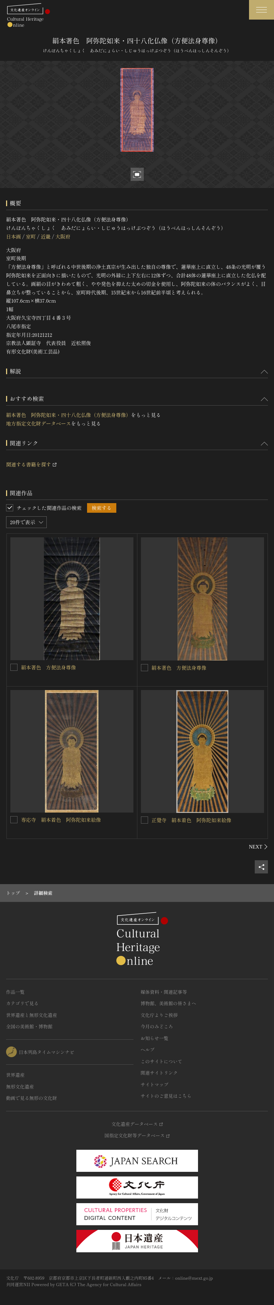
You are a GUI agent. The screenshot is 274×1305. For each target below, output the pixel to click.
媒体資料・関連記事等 (164, 991)
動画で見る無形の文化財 (31, 1098)
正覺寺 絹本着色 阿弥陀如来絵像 (192, 820)
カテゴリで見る (22, 1003)
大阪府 (62, 236)
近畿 (46, 236)
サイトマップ (154, 1084)
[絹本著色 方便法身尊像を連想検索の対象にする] (13, 667)
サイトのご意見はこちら (166, 1095)
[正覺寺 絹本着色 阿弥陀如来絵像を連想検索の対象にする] (144, 820)
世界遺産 (15, 1074)
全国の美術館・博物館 (29, 1026)
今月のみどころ (157, 1026)
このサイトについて (161, 1061)
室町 (31, 236)
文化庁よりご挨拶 (159, 1015)
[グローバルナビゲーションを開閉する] (261, 10)
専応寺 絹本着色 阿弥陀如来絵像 (61, 819)
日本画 (13, 236)
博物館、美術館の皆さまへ (168, 1003)
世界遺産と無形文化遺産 (31, 1015)
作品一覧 (15, 991)
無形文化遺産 (20, 1086)
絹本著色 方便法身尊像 (48, 667)
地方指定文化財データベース (38, 423)
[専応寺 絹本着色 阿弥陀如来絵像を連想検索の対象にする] (13, 819)
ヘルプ (147, 1049)
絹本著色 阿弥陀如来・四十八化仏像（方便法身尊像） (68, 414)
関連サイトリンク (159, 1072)
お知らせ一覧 (154, 1038)
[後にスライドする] (258, 846)
